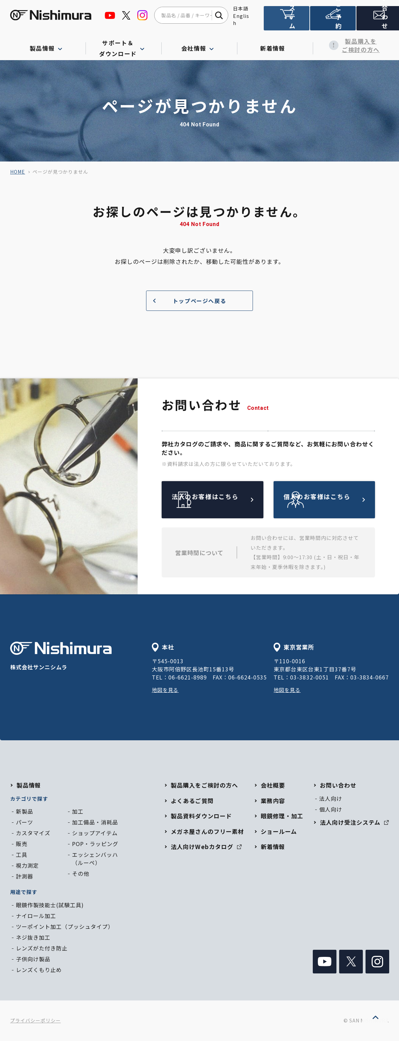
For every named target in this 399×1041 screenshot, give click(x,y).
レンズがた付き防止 (42, 948)
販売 (21, 844)
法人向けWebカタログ (206, 846)
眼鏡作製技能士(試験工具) (50, 905)
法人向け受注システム (286, 21)
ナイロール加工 (36, 916)
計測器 (24, 876)
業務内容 (273, 800)
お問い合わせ (377, 21)
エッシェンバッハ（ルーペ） (95, 858)
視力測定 (27, 865)
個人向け (330, 809)
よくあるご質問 (192, 800)
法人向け (330, 798)
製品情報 (29, 785)
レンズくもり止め (39, 970)
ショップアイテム (95, 833)
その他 (80, 873)
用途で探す (23, 891)
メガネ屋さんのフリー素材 (207, 831)
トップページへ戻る (187, 300)
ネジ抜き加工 (33, 937)
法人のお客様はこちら (228, 500)
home (17, 171)
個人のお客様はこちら (340, 500)
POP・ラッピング (95, 844)
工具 (21, 854)
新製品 (24, 811)
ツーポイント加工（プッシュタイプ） (65, 926)
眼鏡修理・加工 (282, 816)
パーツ (24, 822)
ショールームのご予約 (331, 21)
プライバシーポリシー (35, 1020)
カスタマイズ (33, 833)
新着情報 (275, 45)
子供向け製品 (33, 959)
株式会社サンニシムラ (61, 656)
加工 (78, 811)
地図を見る (166, 690)
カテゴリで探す (29, 798)
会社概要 (273, 785)
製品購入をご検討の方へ (351, 45)
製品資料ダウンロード (201, 816)
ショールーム (279, 831)
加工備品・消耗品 (95, 822)
